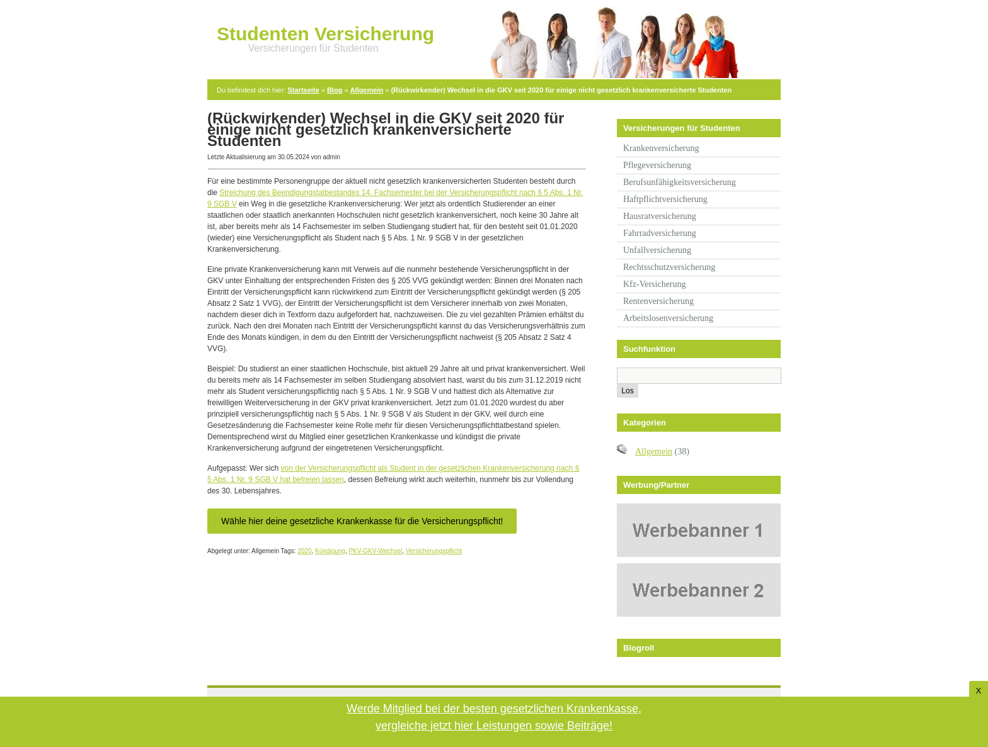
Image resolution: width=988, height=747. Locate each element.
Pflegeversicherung (657, 165)
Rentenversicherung (658, 301)
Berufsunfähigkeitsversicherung (679, 182)
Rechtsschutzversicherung (669, 267)
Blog (334, 90)
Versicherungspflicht (434, 551)
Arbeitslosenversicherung (668, 318)
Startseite (303, 90)
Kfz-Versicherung (654, 284)
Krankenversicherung (661, 148)
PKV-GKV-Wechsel (375, 551)
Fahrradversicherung (659, 233)
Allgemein (367, 90)
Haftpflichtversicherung (665, 199)
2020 (304, 551)
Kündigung (330, 551)
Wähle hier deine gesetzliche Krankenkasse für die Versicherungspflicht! (362, 521)
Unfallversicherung (657, 250)
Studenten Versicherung (325, 33)
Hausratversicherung (659, 216)
